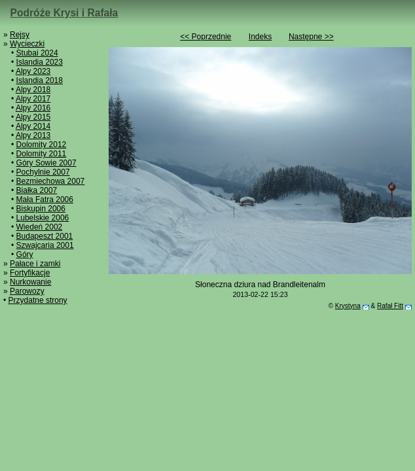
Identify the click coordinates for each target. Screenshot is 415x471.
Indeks (260, 36)
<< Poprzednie (205, 36)
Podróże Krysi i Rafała (64, 12)
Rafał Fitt (390, 305)
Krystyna (348, 305)
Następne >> (311, 36)
